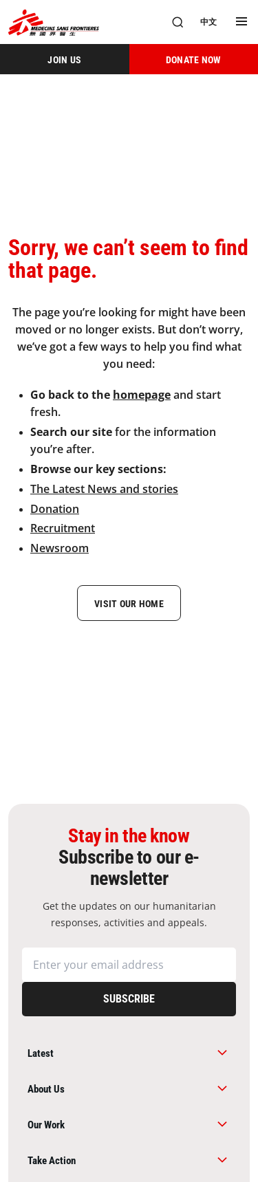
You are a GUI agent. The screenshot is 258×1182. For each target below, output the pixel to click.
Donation (54, 508)
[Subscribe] (129, 999)
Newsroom (59, 548)
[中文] (208, 22)
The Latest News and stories (104, 488)
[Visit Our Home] (129, 603)
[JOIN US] (64, 59)
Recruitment (62, 528)
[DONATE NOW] (194, 59)
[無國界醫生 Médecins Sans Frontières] (53, 22)
